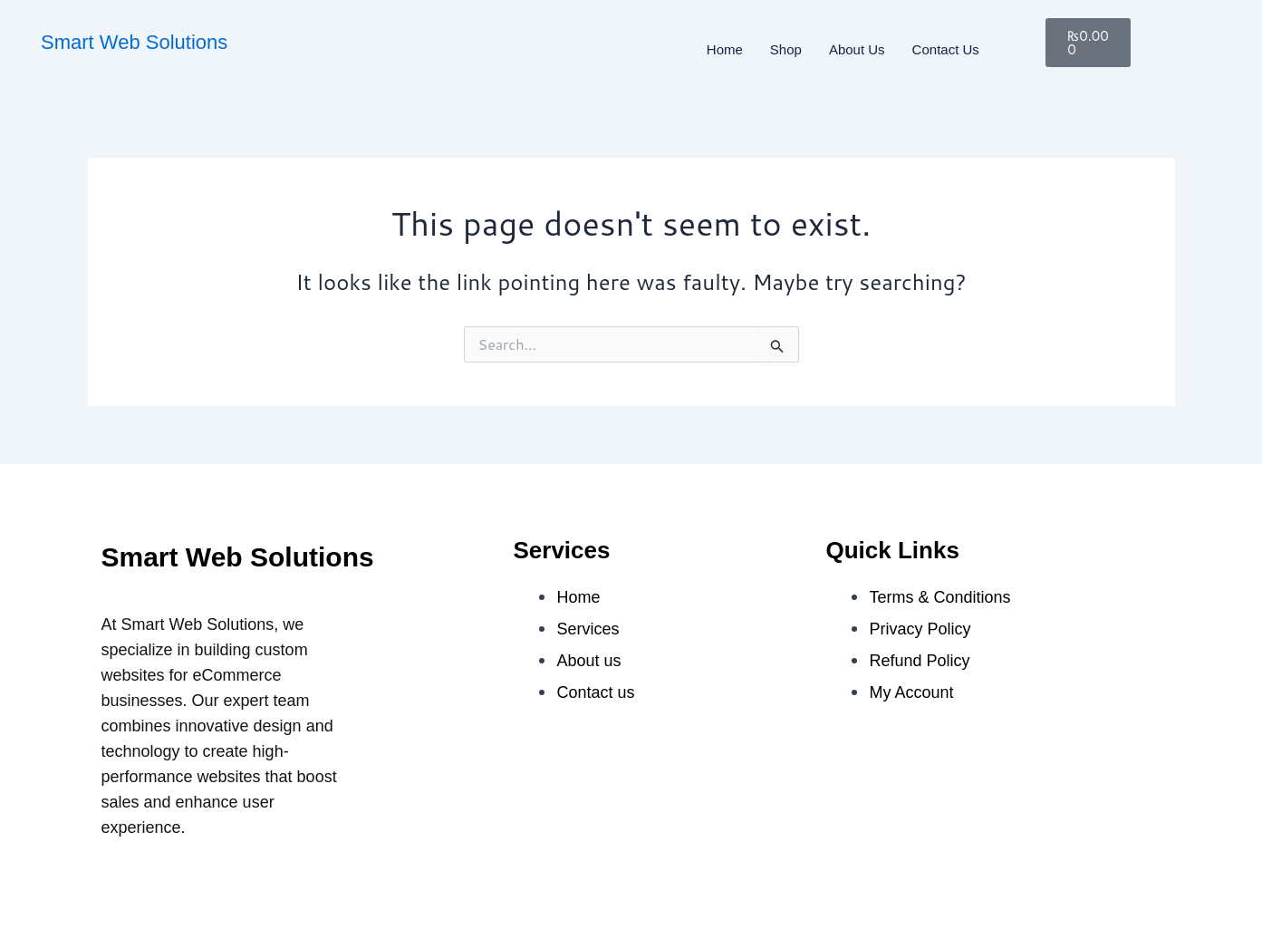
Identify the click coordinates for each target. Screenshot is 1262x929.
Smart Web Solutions (134, 42)
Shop (786, 49)
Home (725, 49)
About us (857, 49)
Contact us (945, 49)
